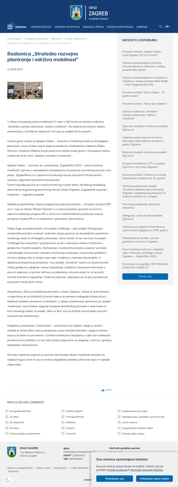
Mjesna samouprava (120, 26)
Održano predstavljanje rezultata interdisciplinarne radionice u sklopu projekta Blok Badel (143, 66)
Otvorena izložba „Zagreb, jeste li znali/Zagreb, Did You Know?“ (141, 53)
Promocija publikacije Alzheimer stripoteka (141, 206)
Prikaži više (145, 276)
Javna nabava (129, 422)
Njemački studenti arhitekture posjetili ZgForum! (145, 128)
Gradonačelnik (41, 26)
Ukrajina (70, 428)
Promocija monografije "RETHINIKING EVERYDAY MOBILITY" (145, 266)
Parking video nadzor (133, 433)
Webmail (13, 471)
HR (168, 26)
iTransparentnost (75, 417)
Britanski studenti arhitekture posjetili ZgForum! (144, 154)
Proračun (14, 428)
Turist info (71, 433)
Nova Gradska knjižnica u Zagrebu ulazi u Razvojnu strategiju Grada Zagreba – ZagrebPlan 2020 (143, 253)
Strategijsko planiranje (36, 38)
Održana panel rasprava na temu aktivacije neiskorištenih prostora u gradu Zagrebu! (143, 141)
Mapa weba (43, 468)
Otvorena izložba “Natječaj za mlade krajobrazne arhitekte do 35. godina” (144, 176)
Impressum (60, 468)
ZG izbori (14, 417)
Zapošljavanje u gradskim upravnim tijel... (143, 417)
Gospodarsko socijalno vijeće (137, 428)
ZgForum (56, 38)
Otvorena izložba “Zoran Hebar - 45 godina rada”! (143, 94)
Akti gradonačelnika (20, 411)
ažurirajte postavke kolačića (147, 469)
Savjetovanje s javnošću (135, 411)
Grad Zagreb (14, 38)
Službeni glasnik (74, 411)
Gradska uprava (93, 26)
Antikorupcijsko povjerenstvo (25, 433)
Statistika (70, 422)
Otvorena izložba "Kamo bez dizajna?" (144, 103)
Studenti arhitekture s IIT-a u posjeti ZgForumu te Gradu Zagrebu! (143, 165)
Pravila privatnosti (117, 469)
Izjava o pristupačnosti (20, 468)
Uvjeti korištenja (79, 468)
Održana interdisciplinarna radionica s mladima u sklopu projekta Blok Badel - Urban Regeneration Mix (145, 81)
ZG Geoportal (17, 422)
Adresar (141, 26)
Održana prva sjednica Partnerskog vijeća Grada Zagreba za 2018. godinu (145, 228)
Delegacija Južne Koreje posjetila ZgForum (142, 217)
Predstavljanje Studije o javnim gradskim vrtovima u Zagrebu (140, 240)
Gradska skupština (67, 26)
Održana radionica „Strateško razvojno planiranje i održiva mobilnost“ (139, 115)
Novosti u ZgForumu (75, 38)
